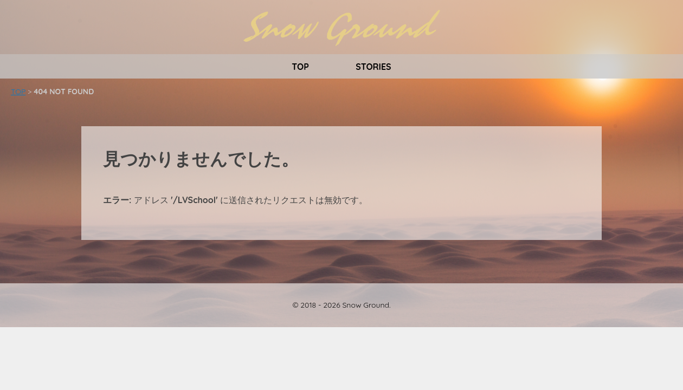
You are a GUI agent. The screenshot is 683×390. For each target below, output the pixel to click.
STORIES (373, 66)
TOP (300, 66)
